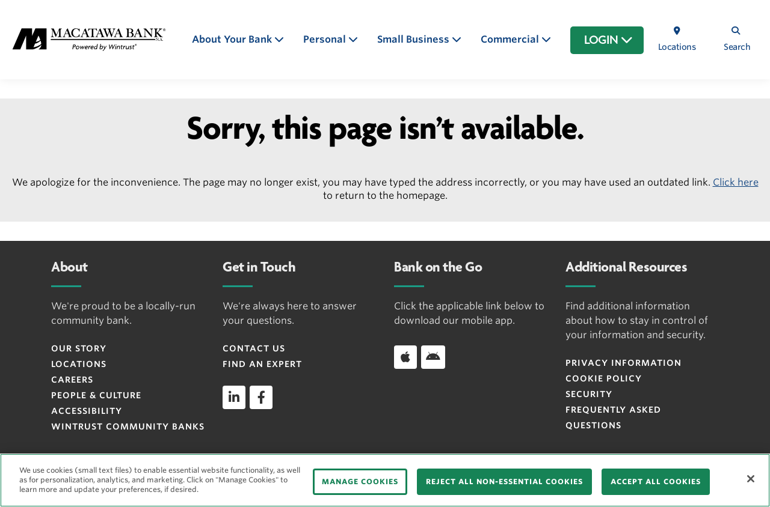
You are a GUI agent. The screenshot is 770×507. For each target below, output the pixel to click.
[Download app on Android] (433, 356)
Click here (736, 182)
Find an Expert (262, 364)
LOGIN (608, 40)
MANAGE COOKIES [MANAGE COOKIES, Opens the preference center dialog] (360, 481)
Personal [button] (325, 39)
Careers (72, 379)
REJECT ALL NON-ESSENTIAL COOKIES (504, 481)
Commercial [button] (511, 39)
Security (588, 394)
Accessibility (86, 411)
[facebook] (261, 397)
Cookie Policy (603, 378)
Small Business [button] (414, 39)
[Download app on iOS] (405, 356)
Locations (78, 364)
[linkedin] (234, 397)
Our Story (78, 348)
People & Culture (96, 395)
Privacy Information (623, 363)
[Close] (751, 479)
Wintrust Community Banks (128, 426)
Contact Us (254, 348)
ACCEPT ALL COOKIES (656, 481)
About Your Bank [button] (233, 39)
